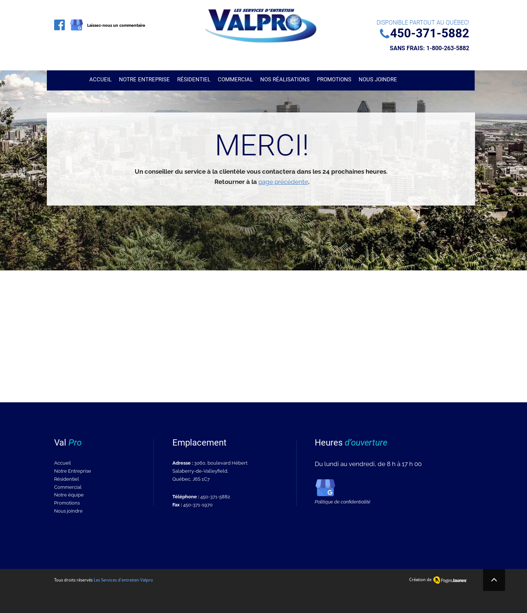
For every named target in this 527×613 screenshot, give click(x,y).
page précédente (283, 181)
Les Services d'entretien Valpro (123, 580)
